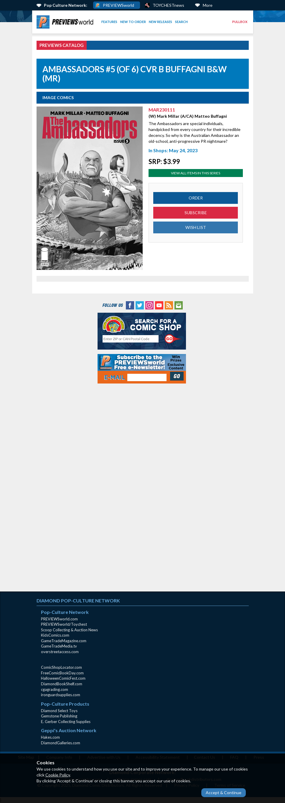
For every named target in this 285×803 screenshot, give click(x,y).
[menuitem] (66, 22)
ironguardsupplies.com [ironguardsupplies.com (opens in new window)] (60, 694)
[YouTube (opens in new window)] (159, 304)
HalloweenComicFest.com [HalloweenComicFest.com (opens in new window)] (63, 678)
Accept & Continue (223, 792)
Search (181, 22)
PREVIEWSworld (118, 5)
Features (109, 22)
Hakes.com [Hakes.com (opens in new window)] (50, 737)
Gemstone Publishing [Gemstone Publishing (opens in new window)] (59, 716)
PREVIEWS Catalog (61, 45)
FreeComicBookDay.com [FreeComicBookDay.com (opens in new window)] (62, 673)
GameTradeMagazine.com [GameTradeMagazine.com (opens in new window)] (63, 640)
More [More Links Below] (207, 5)
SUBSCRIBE (195, 212)
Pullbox (239, 22)
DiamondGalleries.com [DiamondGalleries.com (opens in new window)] (60, 742)
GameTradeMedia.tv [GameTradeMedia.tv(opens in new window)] (59, 646)
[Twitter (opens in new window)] (139, 304)
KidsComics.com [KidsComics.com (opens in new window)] (55, 635)
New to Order (133, 22)
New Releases (160, 22)
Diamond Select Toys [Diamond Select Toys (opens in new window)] (59, 710)
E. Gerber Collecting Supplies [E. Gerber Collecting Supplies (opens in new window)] (65, 721)
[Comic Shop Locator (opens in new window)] (142, 324)
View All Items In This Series (195, 173)
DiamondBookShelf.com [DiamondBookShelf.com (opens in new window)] (61, 683)
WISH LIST (195, 227)
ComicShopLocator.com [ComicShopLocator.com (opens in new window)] (61, 667)
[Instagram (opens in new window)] (149, 304)
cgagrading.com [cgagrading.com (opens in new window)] (54, 689)
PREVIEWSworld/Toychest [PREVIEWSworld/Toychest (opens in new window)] (64, 624)
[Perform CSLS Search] (173, 339)
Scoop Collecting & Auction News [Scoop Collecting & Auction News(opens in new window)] (69, 629)
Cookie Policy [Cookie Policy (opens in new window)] (57, 774)
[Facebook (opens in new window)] (130, 304)
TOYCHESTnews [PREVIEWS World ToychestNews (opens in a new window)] (168, 5)
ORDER (196, 197)
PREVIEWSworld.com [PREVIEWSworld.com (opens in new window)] (59, 619)
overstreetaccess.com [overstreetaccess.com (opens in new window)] (60, 651)
